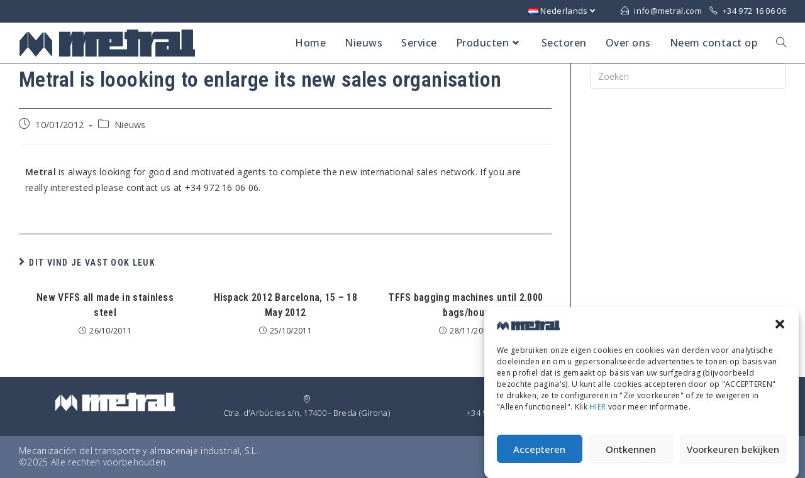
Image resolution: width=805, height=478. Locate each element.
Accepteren (539, 453)
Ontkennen (631, 453)
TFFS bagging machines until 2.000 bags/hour (465, 304)
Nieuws (130, 125)
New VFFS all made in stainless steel (105, 304)
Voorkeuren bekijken (733, 453)
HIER (597, 411)
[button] (780, 328)
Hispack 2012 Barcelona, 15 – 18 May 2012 (285, 304)
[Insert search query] (688, 76)
